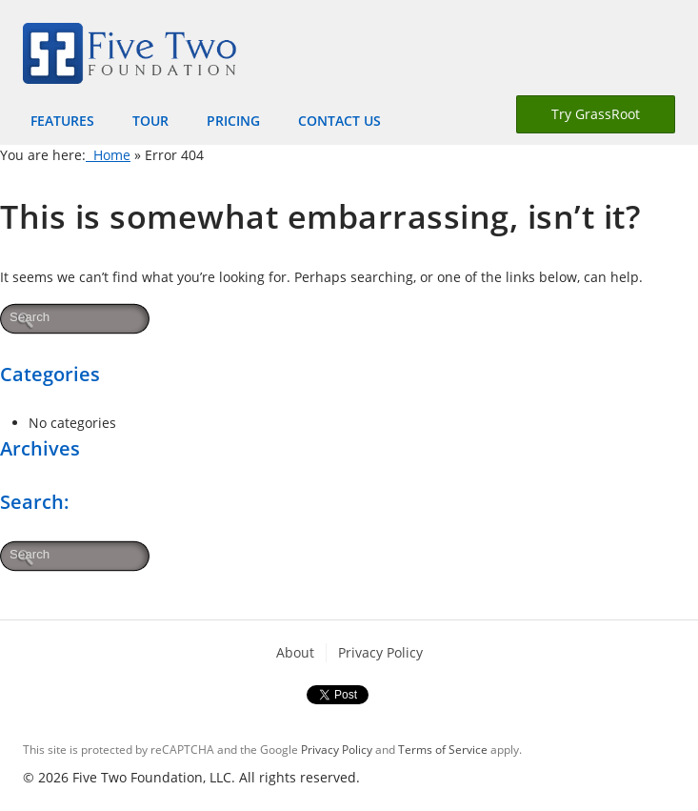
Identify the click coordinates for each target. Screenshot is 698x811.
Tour (150, 121)
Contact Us (339, 121)
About (295, 652)
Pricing (233, 121)
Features (62, 121)
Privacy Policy (380, 652)
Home (108, 155)
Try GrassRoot (595, 114)
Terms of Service (443, 749)
